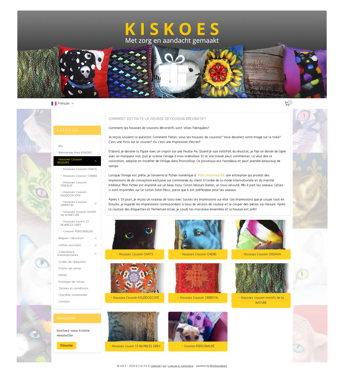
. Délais (62, 275)
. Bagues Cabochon (77, 238)
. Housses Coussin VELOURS (77, 161)
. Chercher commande (72, 295)
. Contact (63, 301)
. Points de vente (69, 268)
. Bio (60, 146)
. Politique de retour (71, 281)
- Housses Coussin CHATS (134, 254)
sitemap (156, 366)
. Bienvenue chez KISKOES (74, 152)
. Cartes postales (77, 245)
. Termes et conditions (72, 288)
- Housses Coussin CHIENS (198, 254)
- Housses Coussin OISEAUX (261, 254)
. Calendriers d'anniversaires (77, 253)
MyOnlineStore (218, 366)
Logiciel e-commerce (180, 366)
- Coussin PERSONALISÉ (198, 346)
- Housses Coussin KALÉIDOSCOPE (134, 298)
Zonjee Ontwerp (66, 114)
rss (164, 366)
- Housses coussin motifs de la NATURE (261, 300)
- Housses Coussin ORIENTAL (198, 298)
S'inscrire (66, 345)
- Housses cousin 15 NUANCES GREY (134, 346)
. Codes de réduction (71, 261)
